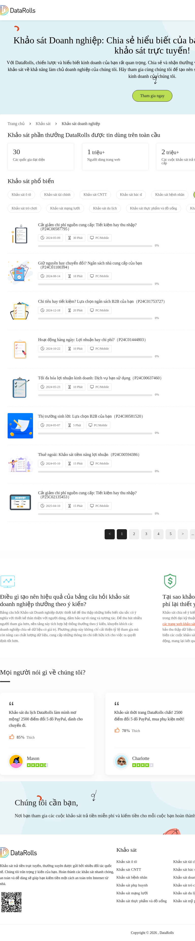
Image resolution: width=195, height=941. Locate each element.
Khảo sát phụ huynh (132, 885)
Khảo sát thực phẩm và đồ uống (153, 208)
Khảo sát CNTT (95, 195)
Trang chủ (16, 123)
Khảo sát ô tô (21, 195)
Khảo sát (43, 123)
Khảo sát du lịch (105, 208)
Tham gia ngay (152, 96)
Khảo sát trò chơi (24, 208)
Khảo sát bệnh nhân (169, 195)
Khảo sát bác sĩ (131, 195)
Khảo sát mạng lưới (65, 208)
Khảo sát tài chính (57, 195)
